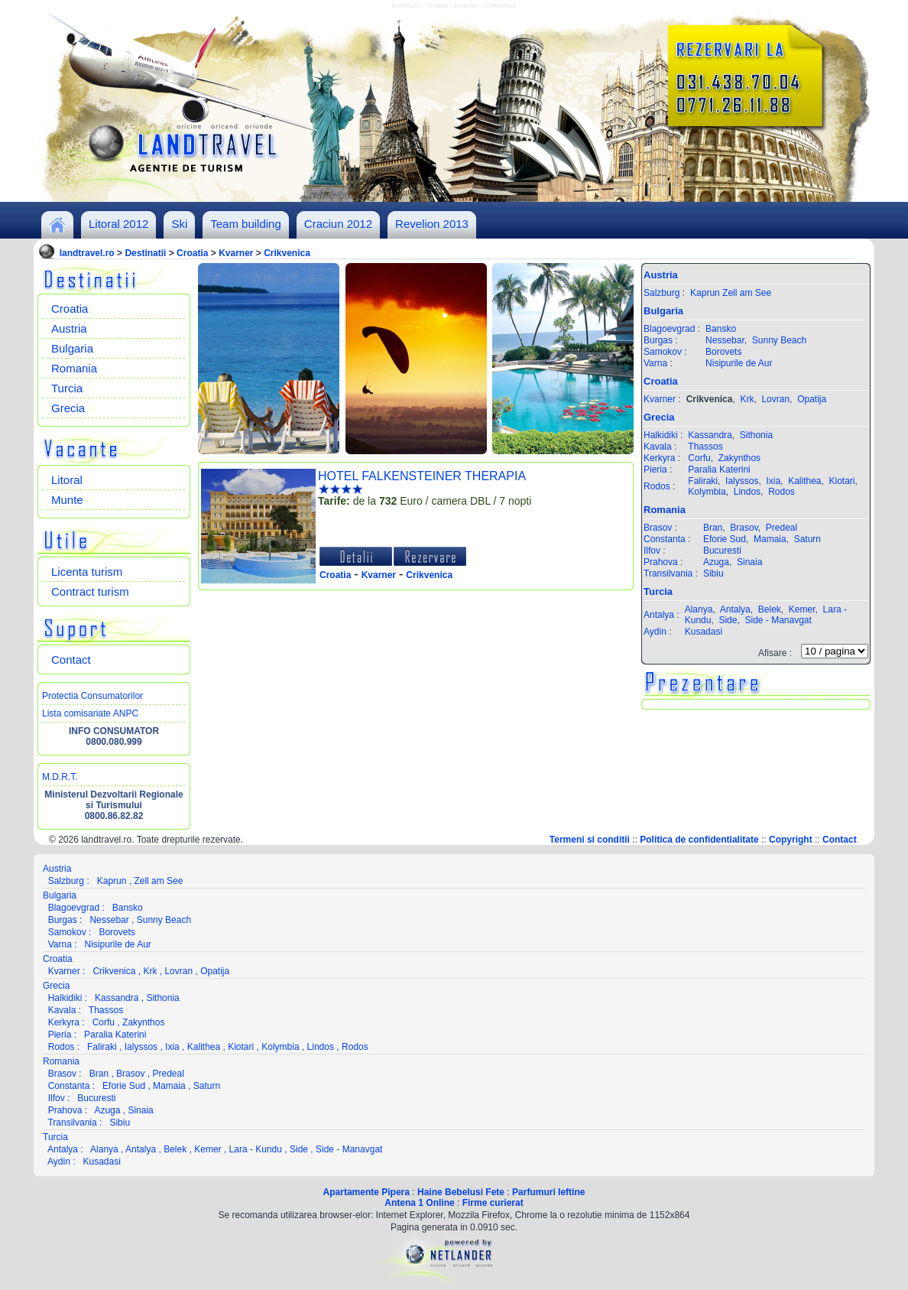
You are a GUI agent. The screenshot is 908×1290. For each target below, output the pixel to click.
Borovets (723, 351)
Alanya (699, 609)
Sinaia (749, 562)
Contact (71, 659)
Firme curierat (493, 1202)
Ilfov (652, 550)
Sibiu (713, 573)
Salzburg (661, 293)
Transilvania (668, 573)
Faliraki (703, 481)
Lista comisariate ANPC (90, 713)
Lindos (747, 491)
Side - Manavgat (777, 620)
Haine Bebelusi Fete (460, 1192)
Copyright (790, 839)
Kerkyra (659, 458)
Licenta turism (86, 571)
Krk (747, 399)
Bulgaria (72, 348)
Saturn (807, 539)
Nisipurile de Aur (738, 363)
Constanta (665, 539)
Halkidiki (661, 435)
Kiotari (842, 481)
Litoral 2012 (118, 223)
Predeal (781, 527)
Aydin (655, 631)
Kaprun (705, 293)
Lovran (775, 399)
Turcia (67, 388)
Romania (74, 368)
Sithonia (756, 435)
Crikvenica (287, 253)
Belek (769, 609)
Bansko (720, 328)
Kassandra (709, 435)
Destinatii (145, 253)
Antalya (659, 614)
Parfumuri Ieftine (548, 1192)
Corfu (699, 458)
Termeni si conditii (590, 839)
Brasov (658, 527)
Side (727, 620)
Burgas (658, 340)
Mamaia (770, 539)
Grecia (68, 407)
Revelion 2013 (432, 223)
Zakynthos (739, 458)
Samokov (663, 351)
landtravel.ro (87, 253)
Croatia (192, 253)
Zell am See (746, 293)
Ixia (773, 481)
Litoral (67, 479)
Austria (69, 328)
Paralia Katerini (719, 469)
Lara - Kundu (255, 1149)
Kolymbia (706, 491)
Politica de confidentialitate (699, 839)
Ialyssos (741, 481)
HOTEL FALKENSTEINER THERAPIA (422, 476)
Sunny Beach (779, 340)
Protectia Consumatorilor (92, 695)
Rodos (657, 486)
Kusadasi (703, 631)
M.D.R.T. (60, 777)
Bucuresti (722, 550)
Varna (655, 363)
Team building (245, 223)
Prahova (661, 562)
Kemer (802, 609)
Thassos (705, 446)
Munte (67, 499)
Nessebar (724, 340)
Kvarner (236, 253)
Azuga (716, 562)
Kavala (658, 446)
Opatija (811, 399)
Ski (179, 223)
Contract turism (90, 591)
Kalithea (804, 481)
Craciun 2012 (338, 223)
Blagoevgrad (669, 328)
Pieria (655, 469)
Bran (712, 527)
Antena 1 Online (419, 1202)
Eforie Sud (724, 539)
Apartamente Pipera (366, 1192)
